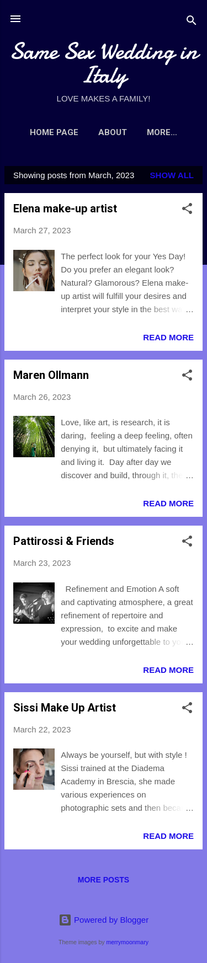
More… (162, 132)
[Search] (191, 22)
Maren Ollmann (51, 375)
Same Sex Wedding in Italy (103, 63)
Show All (172, 175)
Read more (168, 337)
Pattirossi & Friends (63, 541)
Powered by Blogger (103, 919)
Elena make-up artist (65, 208)
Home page (54, 132)
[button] (187, 210)
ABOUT (112, 132)
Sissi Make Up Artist (64, 707)
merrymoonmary (127, 942)
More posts (103, 879)
